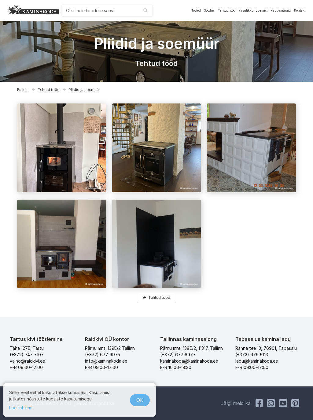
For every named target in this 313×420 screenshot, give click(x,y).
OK (139, 400)
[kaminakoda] (33, 9)
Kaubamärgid (281, 10)
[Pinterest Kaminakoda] (295, 403)
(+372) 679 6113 (251, 354)
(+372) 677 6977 (178, 354)
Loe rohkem (20, 407)
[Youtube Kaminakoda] (283, 403)
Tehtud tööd (226, 10)
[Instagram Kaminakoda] (271, 403)
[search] (107, 10)
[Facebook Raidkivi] (259, 403)
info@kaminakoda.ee (106, 361)
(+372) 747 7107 (27, 354)
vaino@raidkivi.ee (27, 361)
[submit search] (145, 10)
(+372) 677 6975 (102, 354)
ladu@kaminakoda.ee (256, 361)
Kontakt (299, 10)
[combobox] (107, 10)
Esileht (23, 89)
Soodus (209, 10)
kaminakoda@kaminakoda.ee (189, 361)
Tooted (196, 10)
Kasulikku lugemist (252, 10)
